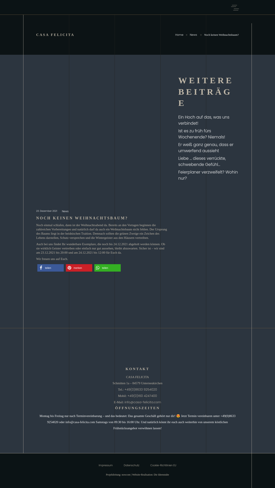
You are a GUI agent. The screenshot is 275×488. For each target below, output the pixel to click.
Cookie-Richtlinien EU (163, 465)
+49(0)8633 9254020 (141, 389)
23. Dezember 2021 (47, 211)
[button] (50, 268)
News (193, 35)
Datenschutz (131, 465)
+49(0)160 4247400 (142, 396)
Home (179, 35)
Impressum (106, 465)
